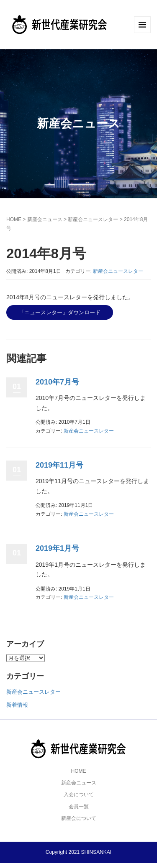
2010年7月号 (57, 382)
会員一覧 (79, 807)
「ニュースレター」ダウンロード (59, 312)
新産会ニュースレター (93, 219)
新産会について (78, 818)
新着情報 (17, 705)
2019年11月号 (59, 465)
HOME (13, 219)
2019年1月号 (57, 548)
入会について (79, 794)
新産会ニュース (44, 219)
